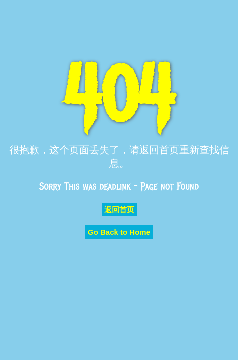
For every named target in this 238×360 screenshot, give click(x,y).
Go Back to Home (119, 232)
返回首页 (119, 210)
